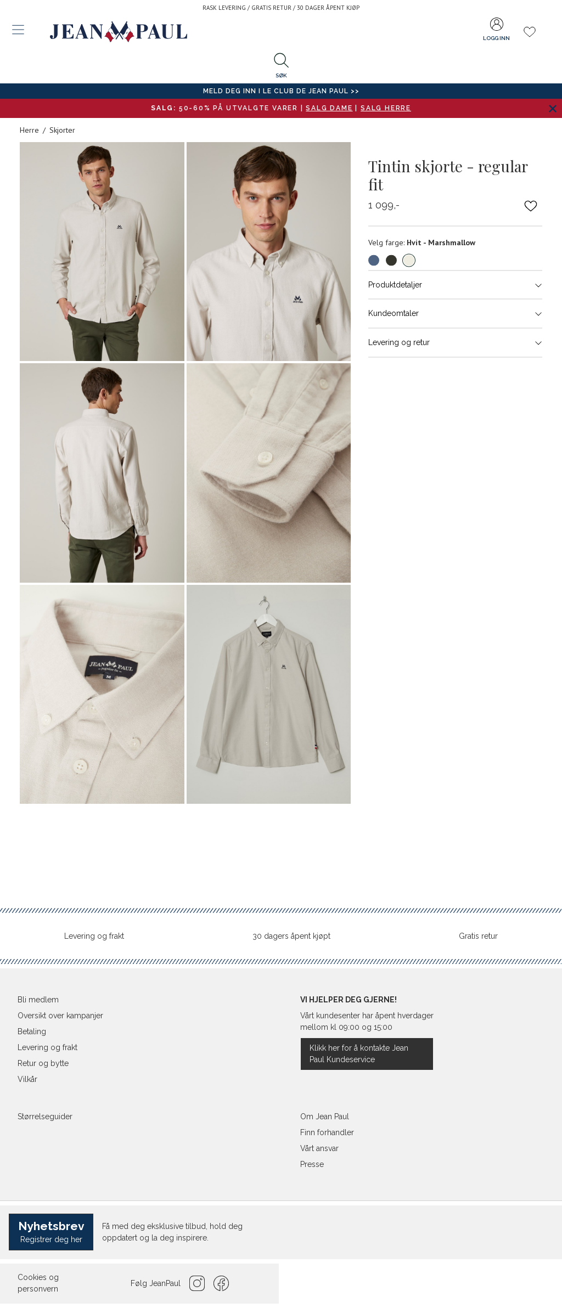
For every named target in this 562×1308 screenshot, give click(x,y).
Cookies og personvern (38, 1283)
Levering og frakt (94, 936)
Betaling (32, 1031)
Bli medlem (38, 999)
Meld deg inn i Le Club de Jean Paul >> (281, 91)
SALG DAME (329, 108)
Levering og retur (455, 342)
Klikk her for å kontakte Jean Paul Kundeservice (359, 1054)
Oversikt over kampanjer (60, 1015)
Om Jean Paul (324, 1116)
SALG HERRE (386, 108)
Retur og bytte (43, 1063)
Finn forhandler (327, 1132)
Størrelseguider (45, 1116)
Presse (312, 1164)
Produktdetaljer (455, 284)
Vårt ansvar (319, 1148)
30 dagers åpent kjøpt (291, 936)
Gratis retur (478, 936)
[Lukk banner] (552, 108)
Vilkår (27, 1079)
